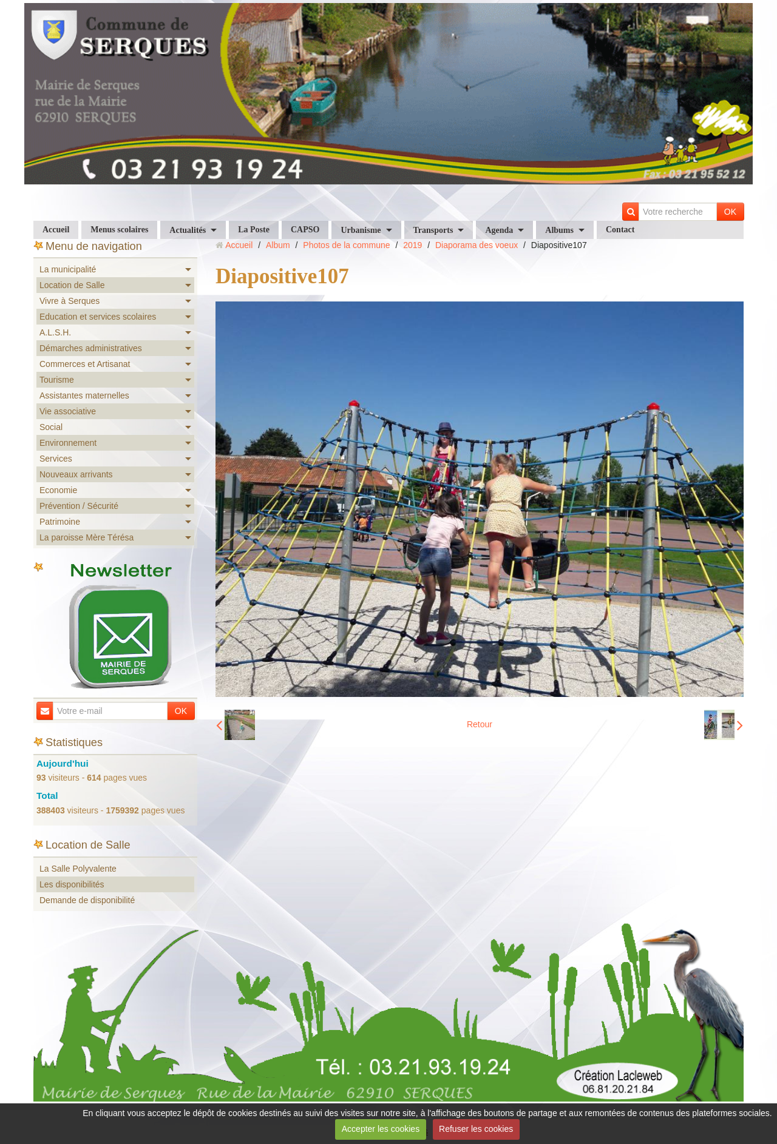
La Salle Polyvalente (78, 868)
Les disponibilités (71, 884)
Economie (58, 490)
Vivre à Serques (69, 301)
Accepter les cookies (380, 1129)
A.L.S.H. (55, 332)
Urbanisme (361, 230)
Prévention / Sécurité (78, 506)
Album (278, 245)
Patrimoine (59, 522)
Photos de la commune (346, 245)
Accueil (55, 229)
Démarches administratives (90, 348)
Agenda (499, 230)
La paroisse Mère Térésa (86, 537)
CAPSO (305, 229)
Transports (433, 230)
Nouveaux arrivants (76, 474)
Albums (559, 230)
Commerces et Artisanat (84, 364)
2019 (412, 245)
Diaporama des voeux (476, 245)
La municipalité (67, 269)
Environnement (68, 443)
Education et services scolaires (97, 316)
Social (51, 427)
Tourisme (56, 380)
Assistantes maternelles (84, 395)
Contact (620, 229)
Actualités (187, 230)
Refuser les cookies (476, 1129)
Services (55, 458)
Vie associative (67, 411)
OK (730, 212)
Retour (479, 724)
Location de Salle (71, 285)
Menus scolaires (119, 229)
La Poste (254, 229)
